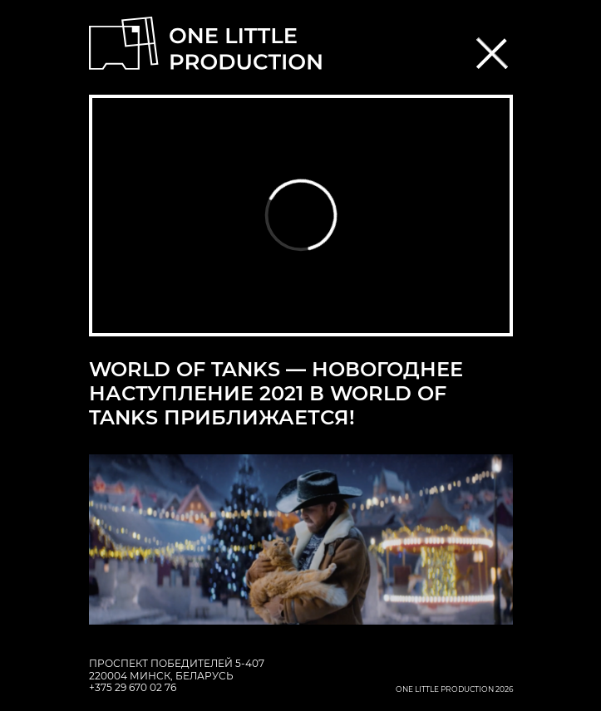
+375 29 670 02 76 (132, 687)
